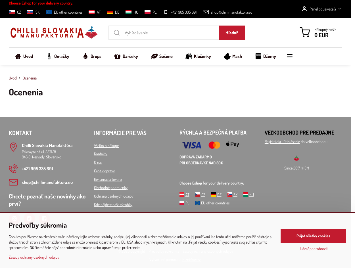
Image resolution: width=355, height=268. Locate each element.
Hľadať (231, 32)
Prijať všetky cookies (313, 235)
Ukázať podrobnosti (313, 248)
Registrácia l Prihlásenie (282, 141)
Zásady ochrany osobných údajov (34, 257)
